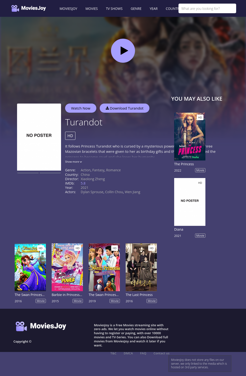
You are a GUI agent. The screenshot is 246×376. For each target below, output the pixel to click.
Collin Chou (114, 192)
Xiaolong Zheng (93, 179)
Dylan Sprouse (92, 192)
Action (86, 170)
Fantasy (98, 170)
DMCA (128, 353)
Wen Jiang (132, 192)
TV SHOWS (114, 8)
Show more (73, 161)
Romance (113, 170)
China (85, 174)
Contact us (162, 353)
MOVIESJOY (68, 8)
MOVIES (92, 8)
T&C (114, 353)
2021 (84, 187)
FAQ (143, 353)
